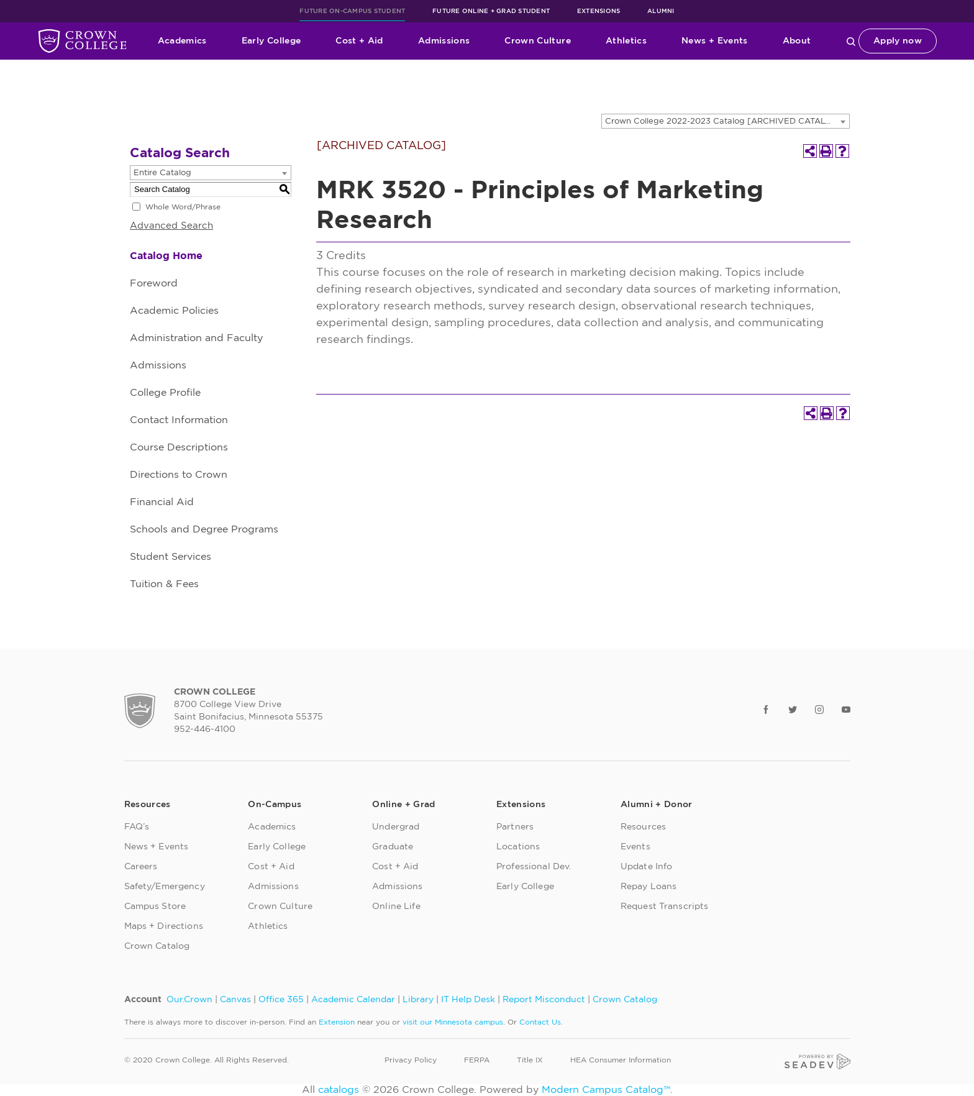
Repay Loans (649, 886)
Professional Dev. (533, 866)
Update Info (647, 866)
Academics (182, 41)
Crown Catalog (157, 946)
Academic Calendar (353, 999)
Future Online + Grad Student (491, 11)
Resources (643, 827)
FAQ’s (137, 827)
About (797, 41)
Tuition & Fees (164, 584)
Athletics (626, 41)
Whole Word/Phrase (183, 207)
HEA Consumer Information (620, 1060)
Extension (337, 1022)
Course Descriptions (179, 447)
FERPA (476, 1060)
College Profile (165, 393)
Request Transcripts (665, 906)
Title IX (530, 1060)
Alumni (661, 11)
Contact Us (540, 1022)
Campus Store (155, 906)
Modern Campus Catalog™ (606, 1090)
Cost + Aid (359, 41)
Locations (518, 847)
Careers (141, 866)
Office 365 (281, 999)
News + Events (714, 41)
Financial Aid (162, 502)
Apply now (897, 41)
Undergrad (395, 827)
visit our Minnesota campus (453, 1022)
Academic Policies (174, 311)
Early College (271, 41)
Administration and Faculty (196, 338)
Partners (515, 827)
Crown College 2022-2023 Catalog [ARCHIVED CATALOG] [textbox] (723, 121)
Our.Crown (189, 999)
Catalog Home (166, 256)
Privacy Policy (411, 1060)
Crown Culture (537, 41)
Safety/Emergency (164, 886)
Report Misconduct (544, 999)
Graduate (392, 847)
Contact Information (179, 420)
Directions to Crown (178, 475)
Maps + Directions (163, 926)
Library (418, 999)
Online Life (396, 906)
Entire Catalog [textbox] (162, 173)
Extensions (599, 11)
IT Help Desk (468, 999)
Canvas (235, 999)
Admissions (444, 41)
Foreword (154, 283)
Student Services (170, 557)
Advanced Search (171, 226)
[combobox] (725, 121)
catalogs (338, 1090)
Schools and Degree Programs (204, 529)
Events (635, 847)
